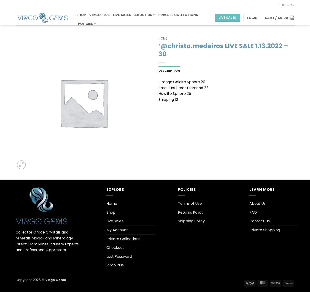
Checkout (115, 247)
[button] (252, 18)
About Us (144, 15)
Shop (81, 15)
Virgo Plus (99, 15)
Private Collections (178, 15)
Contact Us (259, 221)
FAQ (253, 212)
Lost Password (119, 256)
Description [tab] (169, 71)
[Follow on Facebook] (279, 5)
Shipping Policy (191, 221)
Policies (87, 23)
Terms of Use (190, 203)
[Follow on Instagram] (283, 5)
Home (163, 38)
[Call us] (292, 5)
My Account (117, 230)
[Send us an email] (288, 5)
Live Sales (122, 15)
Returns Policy (190, 212)
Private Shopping (264, 230)
